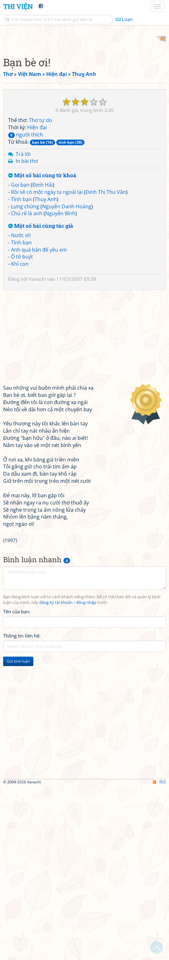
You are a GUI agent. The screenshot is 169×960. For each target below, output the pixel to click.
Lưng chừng (25, 288)
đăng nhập (86, 684)
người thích (25, 216)
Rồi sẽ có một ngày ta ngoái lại (47, 273)
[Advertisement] (84, 80)
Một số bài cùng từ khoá (42, 258)
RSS (159, 954)
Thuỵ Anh (46, 281)
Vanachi (37, 361)
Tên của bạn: (16, 693)
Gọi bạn (20, 266)
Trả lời (23, 235)
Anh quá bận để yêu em (39, 331)
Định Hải (42, 266)
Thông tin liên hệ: (22, 717)
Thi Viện (18, 6)
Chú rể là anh (26, 295)
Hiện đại (37, 209)
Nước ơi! (21, 317)
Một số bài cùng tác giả (40, 308)
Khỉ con (20, 346)
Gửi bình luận (18, 743)
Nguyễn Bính (60, 295)
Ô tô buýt (22, 338)
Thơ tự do (40, 202)
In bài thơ (27, 243)
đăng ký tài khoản (56, 684)
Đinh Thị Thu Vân (105, 273)
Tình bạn (21, 281)
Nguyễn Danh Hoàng (66, 288)
